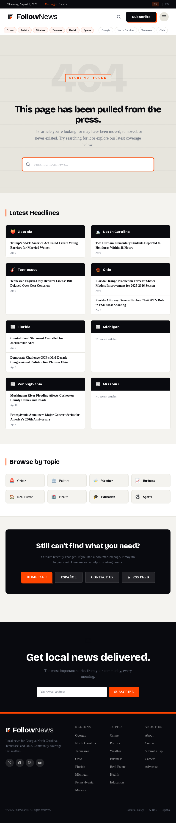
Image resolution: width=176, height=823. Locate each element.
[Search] (119, 17)
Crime (10, 30)
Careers (150, 759)
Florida (80, 767)
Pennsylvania (84, 782)
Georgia (106, 30)
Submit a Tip (154, 751)
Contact (150, 743)
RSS (152, 810)
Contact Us (102, 577)
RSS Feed (138, 577)
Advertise (151, 767)
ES (167, 4)
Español (69, 577)
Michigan (81, 774)
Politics (25, 30)
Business (57, 30)
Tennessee (146, 30)
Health (73, 30)
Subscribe (141, 17)
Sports (87, 30)
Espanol (166, 810)
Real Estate (118, 767)
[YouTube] (40, 763)
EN (155, 4)
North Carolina (126, 30)
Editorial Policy (135, 810)
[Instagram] (30, 763)
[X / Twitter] (10, 763)
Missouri (81, 790)
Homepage (37, 577)
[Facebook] (20, 763)
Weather (40, 30)
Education (117, 782)
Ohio (162, 30)
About (149, 735)
